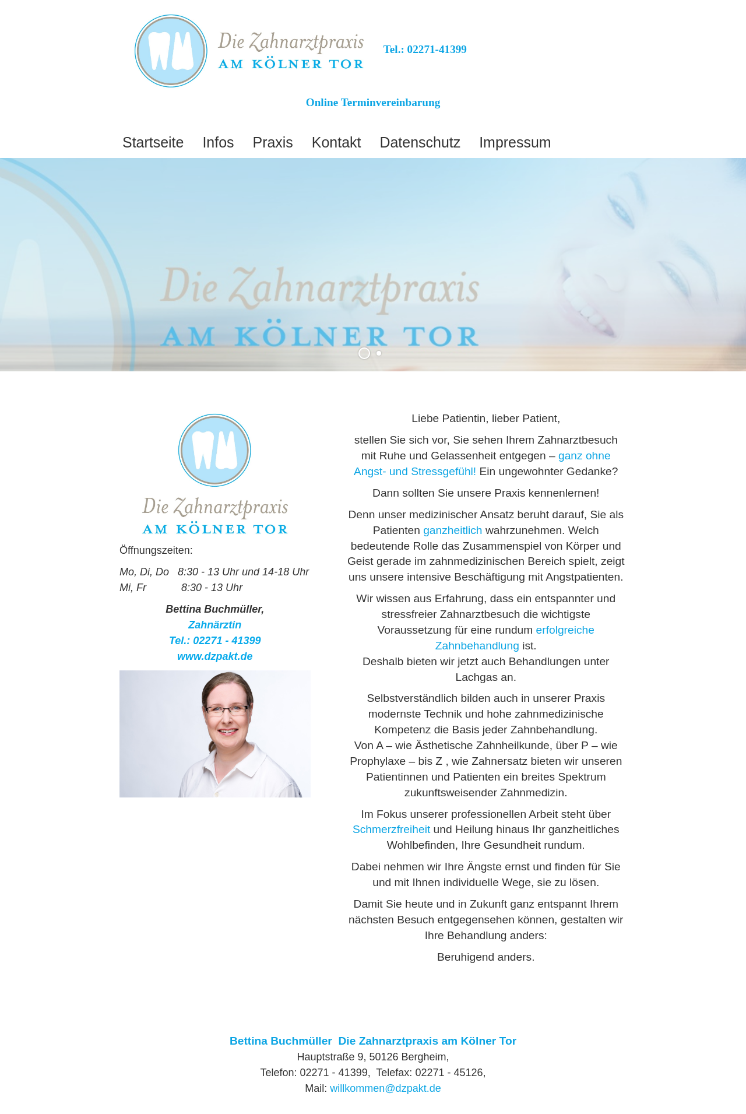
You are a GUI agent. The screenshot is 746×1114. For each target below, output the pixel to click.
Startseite (153, 142)
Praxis (273, 142)
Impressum (515, 142)
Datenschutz (419, 142)
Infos (218, 142)
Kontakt (336, 142)
